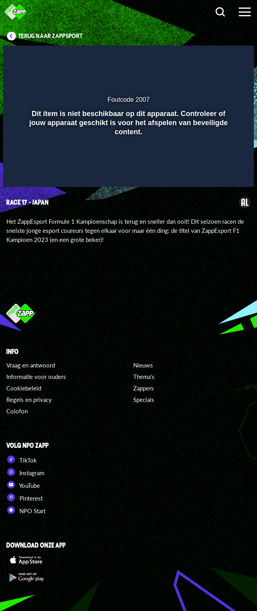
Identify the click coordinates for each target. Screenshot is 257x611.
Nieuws (143, 365)
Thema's (144, 376)
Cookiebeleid (23, 388)
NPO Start (25, 510)
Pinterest (24, 497)
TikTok (21, 459)
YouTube (23, 484)
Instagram (25, 472)
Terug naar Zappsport (50, 36)
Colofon (17, 411)
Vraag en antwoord (30, 365)
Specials (143, 399)
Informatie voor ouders (36, 376)
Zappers (143, 388)
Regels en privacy (29, 399)
